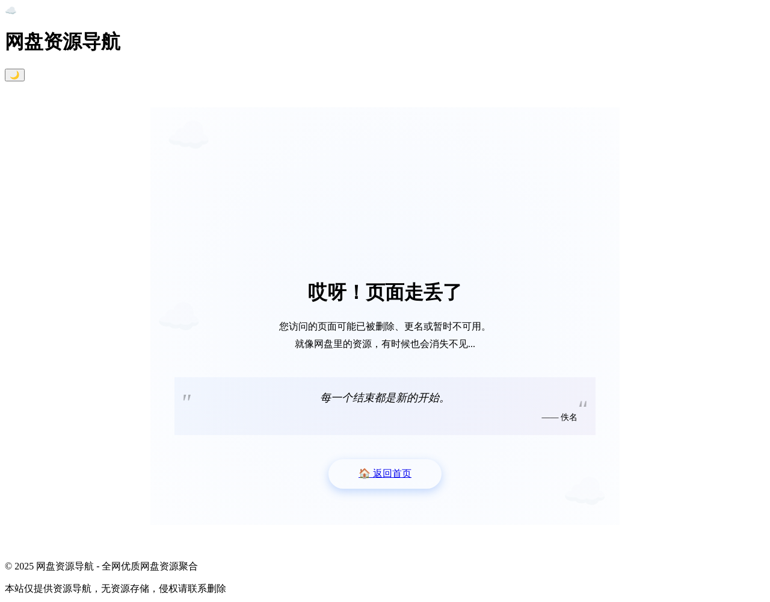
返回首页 (385, 473)
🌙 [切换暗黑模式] (15, 75)
